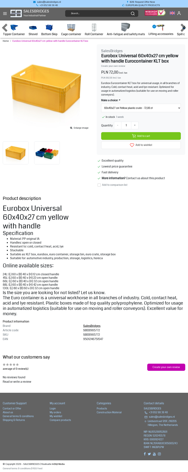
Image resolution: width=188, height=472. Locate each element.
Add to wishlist (141, 145)
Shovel (33, 29)
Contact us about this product (145, 178)
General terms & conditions (18, 416)
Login (53, 408)
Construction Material (109, 412)
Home (6, 41)
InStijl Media (58, 464)
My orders (55, 412)
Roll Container (94, 29)
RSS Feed (37, 468)
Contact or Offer (12, 408)
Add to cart (141, 136)
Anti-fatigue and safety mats (126, 29)
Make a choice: (110, 100)
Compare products (60, 420)
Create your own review (113, 66)
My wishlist (56, 416)
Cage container (71, 29)
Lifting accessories (161, 29)
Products (102, 408)
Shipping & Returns (14, 420)
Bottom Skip (49, 29)
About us (8, 412)
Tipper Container (14, 29)
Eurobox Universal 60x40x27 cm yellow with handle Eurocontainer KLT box (50, 41)
